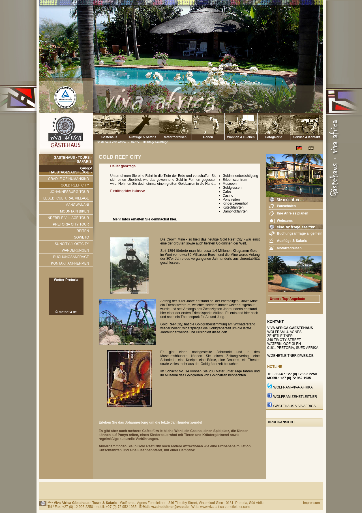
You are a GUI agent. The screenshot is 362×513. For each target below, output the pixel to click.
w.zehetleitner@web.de (290, 356)
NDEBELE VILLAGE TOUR (68, 218)
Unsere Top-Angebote (287, 299)
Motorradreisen (175, 127)
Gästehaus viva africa (112, 142)
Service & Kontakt (306, 127)
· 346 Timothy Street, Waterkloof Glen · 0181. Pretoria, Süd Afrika (215, 503)
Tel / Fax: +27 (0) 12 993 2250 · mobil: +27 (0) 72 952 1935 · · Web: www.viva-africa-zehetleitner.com (149, 507)
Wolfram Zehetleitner (295, 397)
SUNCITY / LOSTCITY (72, 244)
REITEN (82, 231)
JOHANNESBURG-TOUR (69, 192)
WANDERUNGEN (75, 250)
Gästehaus (109, 127)
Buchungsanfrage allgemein (299, 233)
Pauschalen (286, 206)
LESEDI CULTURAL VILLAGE (66, 198)
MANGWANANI (77, 205)
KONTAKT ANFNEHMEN (70, 263)
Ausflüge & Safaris (142, 137)
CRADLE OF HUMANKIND (68, 179)
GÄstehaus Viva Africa (294, 406)
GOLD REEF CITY (75, 185)
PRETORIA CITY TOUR (71, 224)
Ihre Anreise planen (292, 213)
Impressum (311, 503)
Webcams (285, 221)
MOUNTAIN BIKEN (74, 211)
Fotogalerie (274, 127)
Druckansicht (281, 422)
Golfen (208, 127)
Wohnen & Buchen (241, 127)
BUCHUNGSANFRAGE (71, 257)
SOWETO (81, 237)
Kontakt (275, 322)
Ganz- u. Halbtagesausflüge (149, 142)
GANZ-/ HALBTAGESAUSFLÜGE (71, 170)
